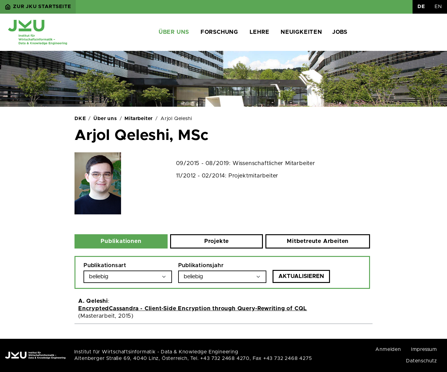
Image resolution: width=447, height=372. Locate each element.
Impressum (424, 349)
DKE (80, 118)
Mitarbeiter (138, 118)
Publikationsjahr (201, 265)
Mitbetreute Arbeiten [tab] (318, 241)
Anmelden (388, 349)
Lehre (259, 32)
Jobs (339, 32)
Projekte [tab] (216, 241)
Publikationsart (105, 265)
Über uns (174, 32)
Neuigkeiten (301, 32)
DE (421, 6)
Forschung (219, 32)
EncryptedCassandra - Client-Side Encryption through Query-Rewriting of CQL (192, 308)
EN (438, 6)
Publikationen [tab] (121, 241)
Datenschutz (421, 360)
